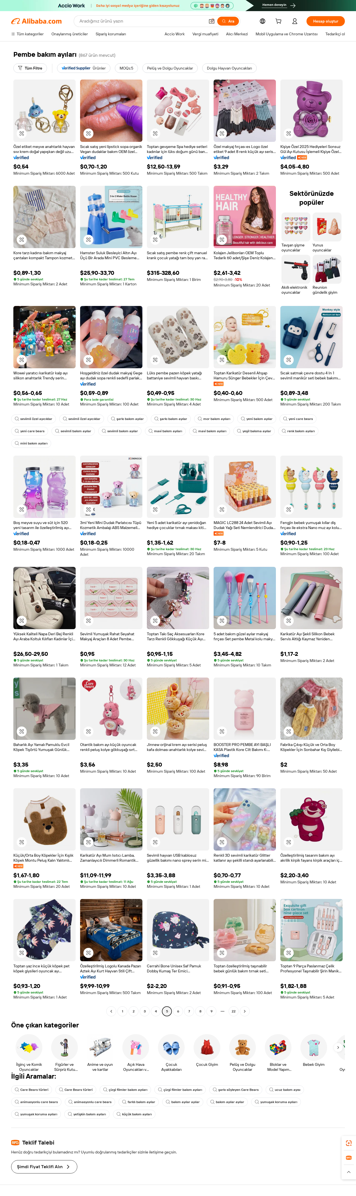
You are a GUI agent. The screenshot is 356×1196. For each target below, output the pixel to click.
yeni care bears (298, 419)
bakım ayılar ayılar (183, 1102)
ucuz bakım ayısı (284, 1090)
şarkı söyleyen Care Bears (236, 1090)
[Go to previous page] (111, 1011)
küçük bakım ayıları (134, 1114)
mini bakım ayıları (31, 443)
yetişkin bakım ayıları (87, 1114)
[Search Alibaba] (142, 21)
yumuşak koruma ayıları (276, 1102)
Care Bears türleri (31, 1090)
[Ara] (228, 21)
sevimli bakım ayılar (73, 431)
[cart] (279, 22)
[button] (211, 21)
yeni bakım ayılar (257, 419)
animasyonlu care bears (36, 1102)
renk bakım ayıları (298, 431)
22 (234, 1011)
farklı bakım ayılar (138, 1102)
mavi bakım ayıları (165, 431)
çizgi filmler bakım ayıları (125, 1090)
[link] (349, 1143)
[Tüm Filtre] (30, 68)
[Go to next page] (245, 1011)
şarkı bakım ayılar (127, 419)
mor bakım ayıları (214, 419)
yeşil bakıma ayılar (254, 431)
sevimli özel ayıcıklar (33, 419)
